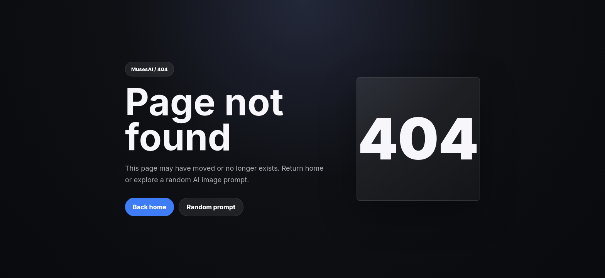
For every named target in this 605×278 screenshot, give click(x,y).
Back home (149, 207)
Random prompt (211, 207)
